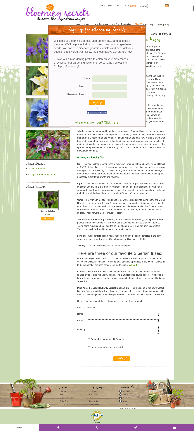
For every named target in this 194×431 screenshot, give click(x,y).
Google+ (126, 401)
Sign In (62, 394)
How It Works (93, 394)
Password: (85, 86)
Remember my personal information (106, 339)
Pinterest (126, 398)
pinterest (166, 34)
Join (117, 6)
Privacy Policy (94, 404)
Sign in (109, 6)
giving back (163, 24)
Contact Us (64, 404)
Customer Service (66, 398)
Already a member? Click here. (97, 122)
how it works (83, 24)
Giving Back (64, 401)
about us (148, 24)
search (143, 6)
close (142, 27)
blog (137, 24)
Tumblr (125, 404)
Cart (101, 6)
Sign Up (63, 391)
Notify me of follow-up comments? (105, 347)
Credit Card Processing (97, 421)
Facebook (126, 391)
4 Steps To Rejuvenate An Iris (42, 174)
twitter (163, 34)
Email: (80, 320)
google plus (169, 34)
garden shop (101, 24)
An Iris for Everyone (37, 168)
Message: (81, 329)
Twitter (125, 394)
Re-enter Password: (79, 94)
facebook (160, 34)
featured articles (121, 24)
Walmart (133, 265)
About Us (92, 391)
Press (91, 398)
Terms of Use (93, 401)
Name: (80, 314)
